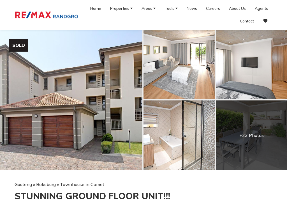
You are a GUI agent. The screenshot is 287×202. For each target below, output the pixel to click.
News (192, 8)
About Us (237, 8)
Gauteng (23, 184)
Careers (213, 8)
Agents (261, 8)
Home (95, 8)
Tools (171, 8)
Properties (121, 8)
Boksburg (46, 184)
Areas (149, 8)
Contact (247, 21)
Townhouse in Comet (82, 184)
